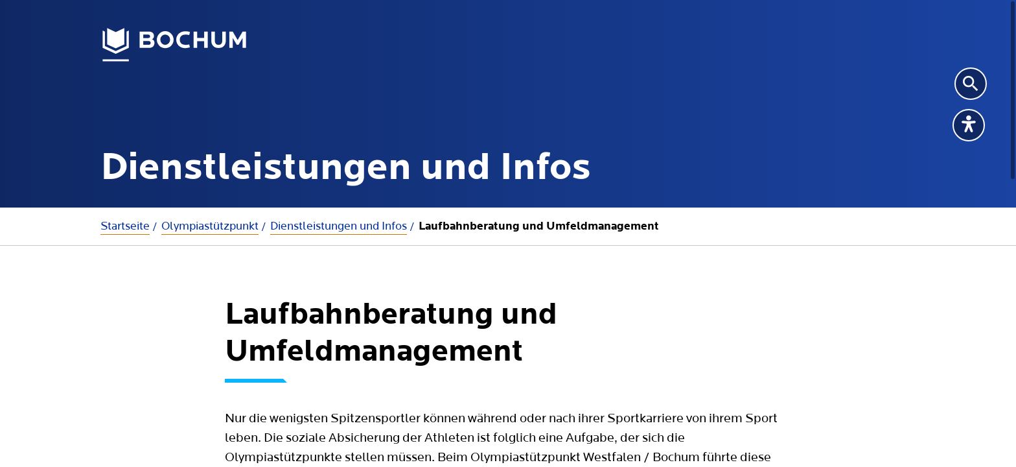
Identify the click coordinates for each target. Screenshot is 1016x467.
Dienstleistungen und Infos (338, 226)
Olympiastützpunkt (210, 226)
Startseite (125, 226)
